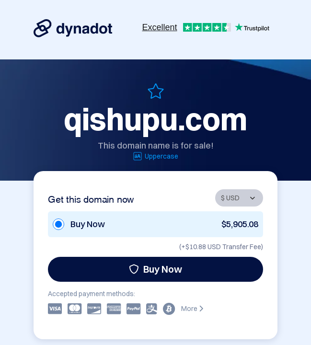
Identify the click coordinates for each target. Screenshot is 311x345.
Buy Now (155, 269)
